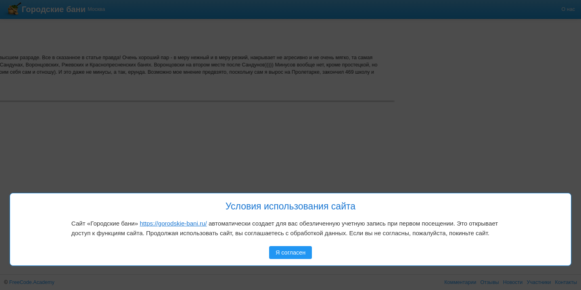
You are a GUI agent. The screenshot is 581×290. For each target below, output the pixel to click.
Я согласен (290, 252)
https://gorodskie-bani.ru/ (173, 223)
